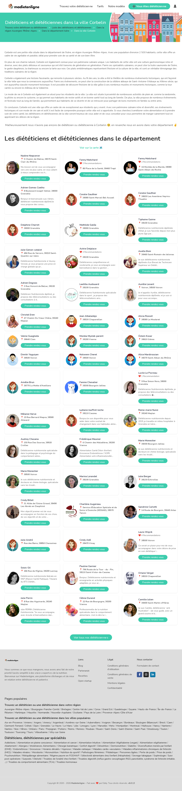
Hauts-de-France (147, 709)
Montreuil (135, 725)
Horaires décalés (51, 748)
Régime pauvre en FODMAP (64, 755)
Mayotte (31, 712)
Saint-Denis (111, 729)
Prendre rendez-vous (35, 178)
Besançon (117, 722)
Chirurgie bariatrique (68, 745)
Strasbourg (152, 729)
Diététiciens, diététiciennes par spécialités (31, 737)
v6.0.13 (131, 782)
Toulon (163, 729)
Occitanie (77, 712)
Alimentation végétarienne (153, 742)
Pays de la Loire (92, 712)
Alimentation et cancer (65, 742)
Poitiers (62, 729)
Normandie (43, 712)
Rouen (99, 729)
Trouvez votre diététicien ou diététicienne (26, 27)
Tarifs (100, 6)
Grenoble (45, 725)
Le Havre (56, 725)
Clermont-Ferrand (14, 725)
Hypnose (66, 748)
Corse (97, 709)
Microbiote (37, 751)
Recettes (83, 676)
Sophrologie (159, 755)
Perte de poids (147, 751)
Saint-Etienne (126, 729)
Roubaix (90, 729)
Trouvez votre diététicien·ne (76, 6)
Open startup (85, 681)
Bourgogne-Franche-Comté (45, 709)
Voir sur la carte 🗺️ (91, 147)
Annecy (47, 722)
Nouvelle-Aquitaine (61, 712)
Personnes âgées (129, 751)
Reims (71, 729)
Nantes (8, 729)
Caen (169, 722)
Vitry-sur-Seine (57, 732)
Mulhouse (146, 725)
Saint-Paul (140, 729)
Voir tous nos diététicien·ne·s (91, 637)
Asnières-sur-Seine (75, 722)
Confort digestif (87, 745)
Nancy (156, 725)
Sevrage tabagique (142, 755)
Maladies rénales (21, 751)
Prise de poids (164, 751)
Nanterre (166, 725)
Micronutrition (52, 751)
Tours (30, 732)
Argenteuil (58, 722)
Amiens (28, 722)
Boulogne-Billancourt (147, 722)
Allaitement (11, 745)
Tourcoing (20, 732)
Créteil (28, 725)
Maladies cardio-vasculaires (107, 748)
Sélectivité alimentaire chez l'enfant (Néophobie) (105, 755)
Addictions (10, 742)
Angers (37, 722)
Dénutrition (103, 745)
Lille (76, 725)
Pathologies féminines (92, 751)
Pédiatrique (112, 751)
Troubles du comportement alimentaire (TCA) (32, 761)
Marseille (102, 725)
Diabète (132, 745)
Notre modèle (116, 6)
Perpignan (51, 729)
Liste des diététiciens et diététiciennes (72, 27)
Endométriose (20, 748)
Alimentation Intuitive (89, 742)
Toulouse (9, 732)
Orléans (33, 729)
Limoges (84, 725)
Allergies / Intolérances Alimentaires (37, 745)
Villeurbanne (41, 732)
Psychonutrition (12, 755)
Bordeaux (129, 722)
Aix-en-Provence (13, 722)
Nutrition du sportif (70, 751)
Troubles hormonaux (66, 761)
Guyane (132, 709)
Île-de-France (165, 709)
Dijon (36, 725)
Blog (80, 665)
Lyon (93, 725)
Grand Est (107, 709)
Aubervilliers (93, 722)
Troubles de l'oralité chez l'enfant (59, 758)
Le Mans (67, 725)
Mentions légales (116, 683)
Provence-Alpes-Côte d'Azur (117, 712)
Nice (16, 729)
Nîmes (23, 729)
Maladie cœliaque (82, 748)
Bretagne (66, 709)
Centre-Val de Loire (83, 709)
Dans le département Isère (56, 30)
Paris (41, 729)
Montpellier (122, 725)
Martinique (20, 712)
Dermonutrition (118, 745)
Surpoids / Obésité (31, 758)
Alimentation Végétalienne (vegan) (120, 742)
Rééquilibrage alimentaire (35, 755)
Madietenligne (78, 782)
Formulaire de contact (148, 665)
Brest (162, 722)
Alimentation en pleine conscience (34, 742)
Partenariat (83, 670)
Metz (111, 725)
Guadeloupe (120, 709)
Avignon (106, 722)
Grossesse (35, 748)
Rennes (80, 729)
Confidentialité (114, 688)
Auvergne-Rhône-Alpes (17, 709)
